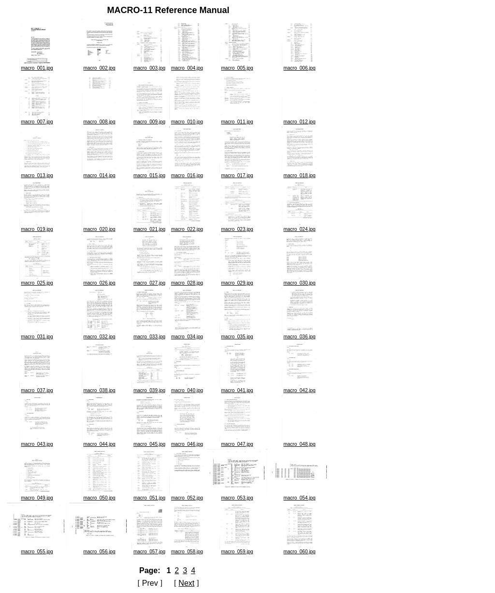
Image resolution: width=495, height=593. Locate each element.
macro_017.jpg (237, 173)
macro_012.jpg (300, 119)
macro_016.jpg (187, 173)
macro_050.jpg (99, 496)
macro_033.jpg (149, 334)
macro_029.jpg (237, 281)
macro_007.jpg (37, 119)
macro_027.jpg (149, 281)
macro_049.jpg (37, 496)
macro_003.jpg (149, 66)
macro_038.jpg (99, 388)
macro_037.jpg (37, 388)
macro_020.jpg (99, 227)
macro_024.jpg (300, 227)
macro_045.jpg (149, 442)
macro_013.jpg (37, 173)
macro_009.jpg (149, 119)
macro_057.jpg (149, 549)
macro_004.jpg (187, 66)
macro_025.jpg (37, 281)
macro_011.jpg (237, 119)
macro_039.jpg (149, 388)
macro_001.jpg (37, 66)
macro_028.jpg (187, 281)
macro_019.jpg (37, 227)
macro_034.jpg (187, 334)
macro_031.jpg (37, 334)
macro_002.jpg (99, 66)
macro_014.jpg (99, 173)
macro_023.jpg (237, 227)
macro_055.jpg (37, 549)
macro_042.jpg (300, 388)
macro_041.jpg (237, 388)
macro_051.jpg (149, 496)
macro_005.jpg (237, 66)
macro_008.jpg (99, 119)
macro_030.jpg (300, 281)
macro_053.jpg (237, 496)
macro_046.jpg (187, 442)
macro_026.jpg (99, 281)
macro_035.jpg (237, 334)
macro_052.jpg (187, 496)
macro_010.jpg (187, 119)
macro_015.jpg (149, 173)
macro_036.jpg (300, 334)
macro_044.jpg (99, 442)
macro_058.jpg (187, 549)
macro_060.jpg (300, 549)
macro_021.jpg (149, 227)
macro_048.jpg (300, 442)
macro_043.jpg (37, 442)
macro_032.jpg (99, 334)
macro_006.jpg (300, 66)
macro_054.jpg (299, 496)
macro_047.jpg (237, 442)
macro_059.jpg (237, 549)
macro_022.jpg (187, 227)
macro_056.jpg (99, 549)
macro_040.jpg (187, 388)
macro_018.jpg (300, 173)
